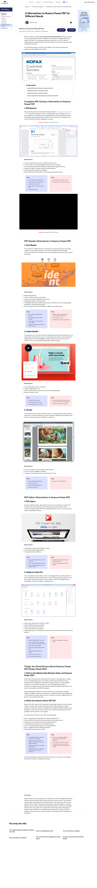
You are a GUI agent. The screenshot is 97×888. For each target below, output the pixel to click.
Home (27, 6)
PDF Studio (3, 18)
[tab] (6, 14)
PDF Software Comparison (38, 6)
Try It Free (61, 31)
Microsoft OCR (4, 23)
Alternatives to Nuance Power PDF (5, 25)
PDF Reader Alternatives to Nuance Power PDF (38, 92)
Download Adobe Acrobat (6, 16)
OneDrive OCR (3, 21)
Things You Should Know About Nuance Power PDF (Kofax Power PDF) (43, 98)
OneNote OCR (3, 19)
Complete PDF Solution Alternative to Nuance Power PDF (40, 89)
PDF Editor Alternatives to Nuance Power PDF (38, 95)
